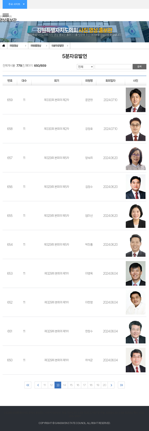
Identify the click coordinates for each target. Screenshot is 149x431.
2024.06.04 (110, 273)
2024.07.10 (110, 99)
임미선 (89, 215)
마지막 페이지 (121, 385)
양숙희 (89, 157)
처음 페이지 (27, 385)
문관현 (89, 99)
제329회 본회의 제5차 (56, 157)
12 (51, 385)
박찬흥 (89, 244)
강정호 (89, 128)
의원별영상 (36, 45)
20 (104, 385)
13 (58, 385)
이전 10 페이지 (38, 385)
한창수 (89, 331)
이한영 (89, 302)
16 (78, 385)
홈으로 (3, 45)
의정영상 (14, 45)
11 (24, 99)
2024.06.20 (110, 157)
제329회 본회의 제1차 (56, 273)
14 (64, 385)
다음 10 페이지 (111, 385)
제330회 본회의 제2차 (56, 99)
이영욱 (89, 273)
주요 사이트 (14, 4)
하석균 (89, 360)
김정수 (89, 186)
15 (71, 385)
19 (97, 385)
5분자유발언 (58, 45)
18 (91, 385)
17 (84, 385)
